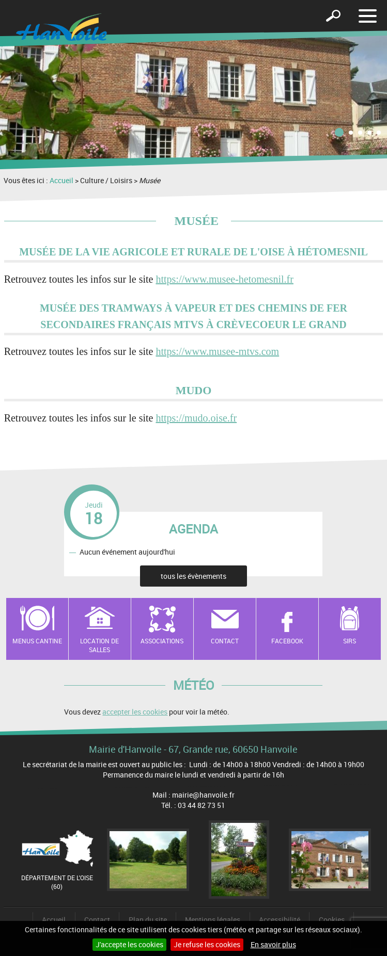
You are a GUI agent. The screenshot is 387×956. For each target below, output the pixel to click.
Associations (162, 641)
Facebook (287, 641)
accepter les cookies (134, 712)
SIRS (349, 641)
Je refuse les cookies (207, 944)
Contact (225, 641)
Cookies (332, 920)
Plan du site (148, 920)
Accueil (61, 180)
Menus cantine (37, 641)
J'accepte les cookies (129, 944)
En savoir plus (273, 944)
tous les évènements (193, 576)
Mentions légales (212, 920)
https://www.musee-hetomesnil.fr (224, 279)
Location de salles (99, 645)
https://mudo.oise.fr (196, 418)
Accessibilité (279, 920)
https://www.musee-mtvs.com (217, 351)
